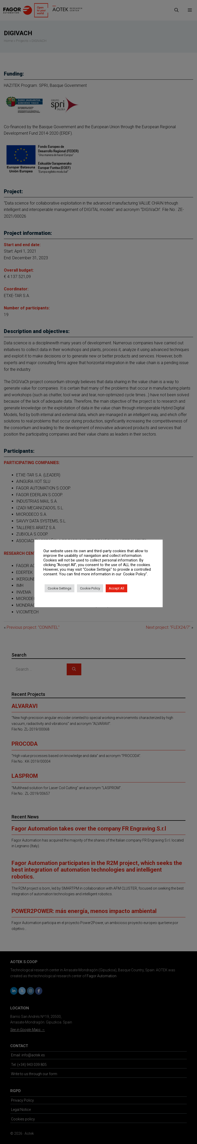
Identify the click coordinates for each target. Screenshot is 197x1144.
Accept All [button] (116, 588)
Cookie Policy (90, 588)
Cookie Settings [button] (59, 588)
